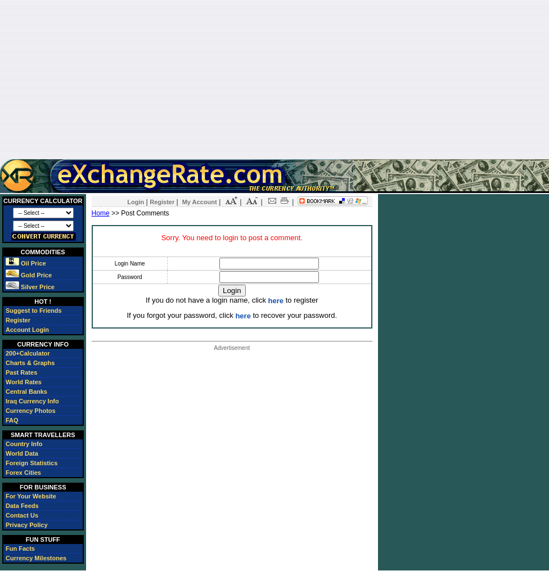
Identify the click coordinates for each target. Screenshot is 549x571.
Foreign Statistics (31, 463)
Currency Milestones (36, 558)
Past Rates (21, 372)
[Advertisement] (274, 79)
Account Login (27, 329)
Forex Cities (23, 472)
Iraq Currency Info (32, 401)
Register (18, 320)
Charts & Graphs (30, 362)
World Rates (24, 382)
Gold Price (29, 275)
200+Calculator (28, 353)
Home (101, 213)
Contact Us (22, 515)
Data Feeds (22, 505)
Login (135, 202)
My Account (199, 202)
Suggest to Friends (34, 310)
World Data (22, 453)
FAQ (12, 420)
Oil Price (26, 263)
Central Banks (26, 391)
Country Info (24, 443)
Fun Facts (20, 548)
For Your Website (31, 496)
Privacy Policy (27, 524)
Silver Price (30, 287)
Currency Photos (31, 410)
